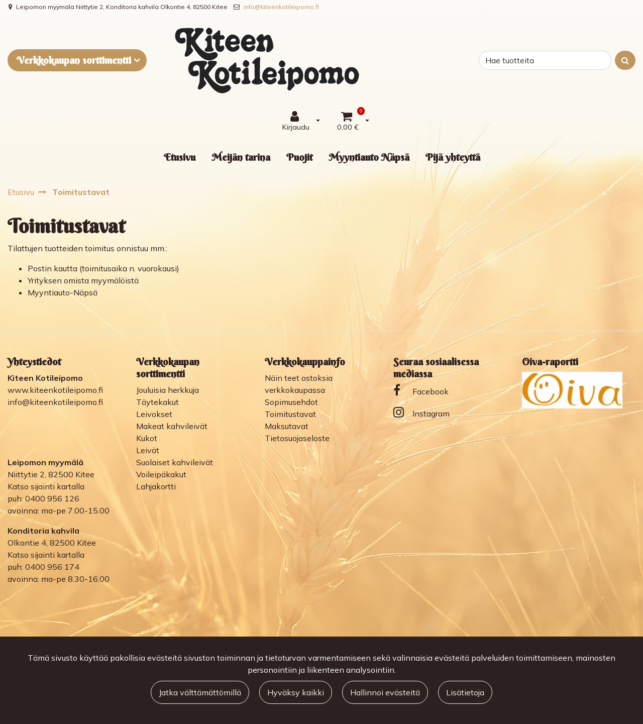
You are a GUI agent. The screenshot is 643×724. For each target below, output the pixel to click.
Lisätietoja (465, 692)
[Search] (545, 60)
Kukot (146, 438)
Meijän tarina (240, 157)
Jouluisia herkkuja (167, 390)
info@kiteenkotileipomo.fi (281, 7)
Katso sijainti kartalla (46, 486)
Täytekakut (157, 402)
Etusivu (179, 157)
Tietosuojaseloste (297, 438)
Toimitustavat (290, 414)
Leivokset (154, 414)
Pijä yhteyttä (452, 157)
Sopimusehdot (291, 402)
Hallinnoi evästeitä (385, 692)
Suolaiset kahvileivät (174, 462)
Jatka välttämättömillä (200, 692)
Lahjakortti (156, 486)
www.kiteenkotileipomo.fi (55, 390)
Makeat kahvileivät (171, 426)
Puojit (299, 157)
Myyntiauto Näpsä (369, 157)
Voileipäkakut (161, 474)
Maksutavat (286, 426)
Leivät (147, 450)
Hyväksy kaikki (295, 692)
